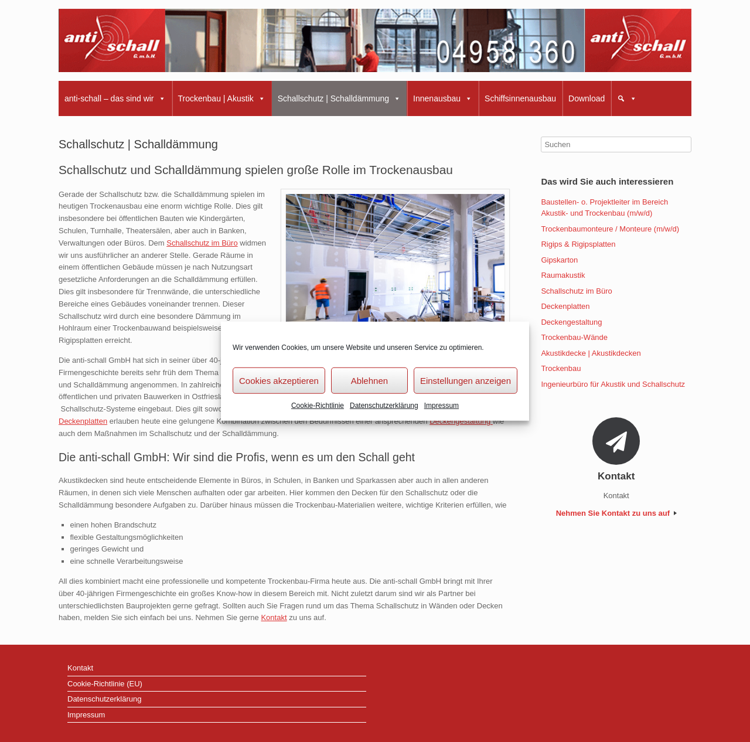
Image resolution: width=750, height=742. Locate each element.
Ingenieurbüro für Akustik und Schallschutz (613, 384)
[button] (627, 98)
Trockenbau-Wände (574, 337)
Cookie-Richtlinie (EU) (104, 683)
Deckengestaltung (461, 421)
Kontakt (274, 617)
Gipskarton (559, 260)
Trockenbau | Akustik (221, 98)
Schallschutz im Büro (201, 243)
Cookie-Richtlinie (317, 405)
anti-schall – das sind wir (115, 98)
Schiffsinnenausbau (520, 98)
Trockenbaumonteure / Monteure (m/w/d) (610, 228)
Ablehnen (369, 380)
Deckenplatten (83, 421)
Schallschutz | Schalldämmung (339, 98)
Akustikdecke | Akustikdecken (590, 353)
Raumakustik (563, 275)
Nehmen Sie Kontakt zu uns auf (616, 513)
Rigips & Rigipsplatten (578, 244)
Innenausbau (442, 98)
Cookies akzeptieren (279, 380)
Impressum (441, 405)
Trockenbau (561, 368)
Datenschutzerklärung (384, 405)
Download (586, 98)
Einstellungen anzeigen (465, 380)
